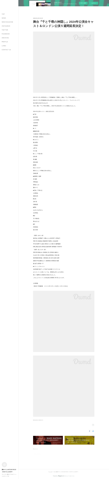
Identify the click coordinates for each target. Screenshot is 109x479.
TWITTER (5, 30)
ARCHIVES (5, 38)
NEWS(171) (40, 420)
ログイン (93, 3)
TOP (3, 14)
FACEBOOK (6, 34)
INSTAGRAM (6, 26)
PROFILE (5, 42)
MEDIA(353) (35, 420)
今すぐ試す (83, 3)
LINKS (4, 46)
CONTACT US (6, 49)
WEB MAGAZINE (7, 22)
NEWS (4, 18)
